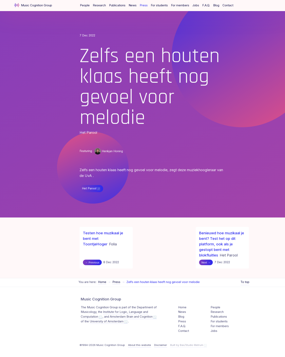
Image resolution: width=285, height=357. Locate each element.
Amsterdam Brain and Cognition (131, 316)
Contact (227, 5)
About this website (139, 345)
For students (159, 5)
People (85, 5)
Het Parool (89, 188)
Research (99, 5)
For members (180, 5)
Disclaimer (160, 345)
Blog (216, 5)
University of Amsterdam (107, 321)
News (133, 5)
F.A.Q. (206, 5)
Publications (117, 5)
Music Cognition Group (33, 5)
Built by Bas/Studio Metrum (186, 345)
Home (102, 282)
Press (144, 5)
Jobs (195, 5)
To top (244, 282)
